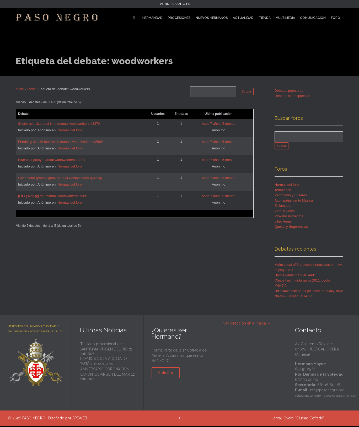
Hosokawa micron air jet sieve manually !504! (309, 292)
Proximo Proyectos (289, 217)
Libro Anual (283, 223)
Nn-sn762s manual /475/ (293, 297)
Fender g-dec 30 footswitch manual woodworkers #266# (60, 142)
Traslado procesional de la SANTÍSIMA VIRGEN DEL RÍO (104, 348)
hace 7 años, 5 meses (218, 124)
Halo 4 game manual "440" (295, 276)
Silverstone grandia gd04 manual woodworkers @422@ (60, 178)
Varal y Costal (285, 212)
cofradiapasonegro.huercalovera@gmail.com (326, 397)
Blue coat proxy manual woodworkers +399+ (51, 160)
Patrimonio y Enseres (291, 196)
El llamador (283, 207)
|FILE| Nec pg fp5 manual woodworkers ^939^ (53, 196)
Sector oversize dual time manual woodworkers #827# (59, 124)
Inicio (20, 89)
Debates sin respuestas (292, 96)
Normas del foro (69, 130)
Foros (31, 89)
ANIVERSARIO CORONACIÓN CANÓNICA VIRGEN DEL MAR (105, 373)
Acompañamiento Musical (294, 202)
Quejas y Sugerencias (291, 228)
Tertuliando (283, 191)
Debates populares (289, 91)
